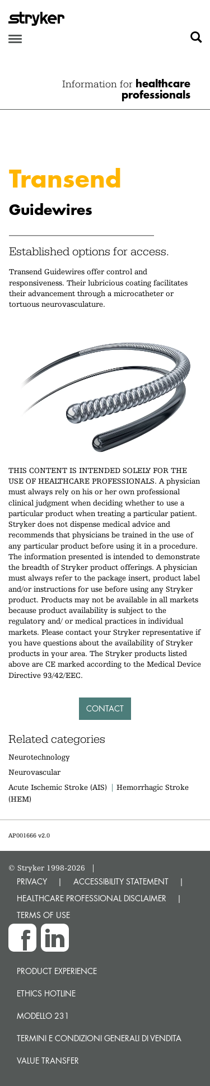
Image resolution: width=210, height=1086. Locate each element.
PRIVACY (32, 881)
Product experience (57, 971)
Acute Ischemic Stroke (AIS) (57, 787)
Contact (105, 708)
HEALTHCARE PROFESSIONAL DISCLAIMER (91, 898)
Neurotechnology (39, 756)
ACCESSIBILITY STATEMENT (121, 881)
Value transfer (48, 1060)
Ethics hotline (46, 993)
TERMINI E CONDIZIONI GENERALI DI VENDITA (99, 1038)
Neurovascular (34, 771)
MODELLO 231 (43, 1015)
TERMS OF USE (43, 915)
